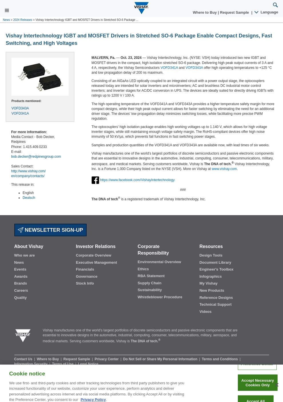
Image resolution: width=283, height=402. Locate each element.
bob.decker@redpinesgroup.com (36, 157)
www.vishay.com (224, 169)
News (6, 19)
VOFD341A (20, 113)
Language (266, 12)
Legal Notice (88, 364)
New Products (212, 290)
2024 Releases (22, 19)
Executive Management (96, 262)
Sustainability (150, 290)
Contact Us (23, 359)
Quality (20, 297)
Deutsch (29, 198)
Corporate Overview (93, 255)
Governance (86, 276)
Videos (206, 311)
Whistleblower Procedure (160, 297)
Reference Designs (216, 297)
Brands (20, 283)
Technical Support (216, 304)
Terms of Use (63, 364)
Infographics (211, 276)
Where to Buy (205, 12)
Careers (21, 290)
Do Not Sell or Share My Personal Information (160, 359)
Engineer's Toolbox (217, 269)
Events (20, 269)
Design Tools (211, 255)
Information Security (31, 364)
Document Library (215, 262)
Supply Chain (150, 283)
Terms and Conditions (220, 359)
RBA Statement (151, 276)
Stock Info (85, 283)
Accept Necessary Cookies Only (257, 385)
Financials (85, 269)
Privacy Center (107, 359)
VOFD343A (20, 108)
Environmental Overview (159, 262)
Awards (21, 276)
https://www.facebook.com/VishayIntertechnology (137, 180)
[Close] (276, 387)
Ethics (143, 269)
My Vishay (209, 283)
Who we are (24, 255)
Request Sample (77, 359)
